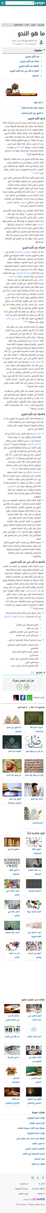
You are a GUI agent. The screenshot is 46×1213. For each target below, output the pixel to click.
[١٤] (15, 457)
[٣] (36, 191)
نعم (26, 687)
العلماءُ (41, 224)
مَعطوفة (36, 341)
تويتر (16, 697)
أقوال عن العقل (38, 1164)
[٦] (5, 217)
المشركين (12, 486)
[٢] (33, 172)
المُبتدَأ (37, 173)
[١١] (26, 385)
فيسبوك (23, 697)
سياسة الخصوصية (21, 1188)
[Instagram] (32, 1178)
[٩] (24, 321)
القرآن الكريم (35, 362)
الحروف (23, 202)
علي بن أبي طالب (13, 318)
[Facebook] (43, 1178)
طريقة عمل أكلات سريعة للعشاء (31, 1128)
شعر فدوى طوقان (37, 1123)
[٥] (25, 213)
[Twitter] (38, 1178)
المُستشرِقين (31, 591)
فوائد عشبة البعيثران (36, 1118)
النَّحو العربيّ (19, 147)
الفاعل (18, 532)
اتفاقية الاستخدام (38, 1188)
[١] (26, 153)
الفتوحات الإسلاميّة (23, 252)
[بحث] (32, 3)
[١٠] (19, 354)
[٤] (19, 205)
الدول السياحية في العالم (34, 1154)
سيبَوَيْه (27, 405)
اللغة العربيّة (35, 434)
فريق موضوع (23, 1193)
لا (19, 687)
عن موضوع (24, 1183)
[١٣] (11, 443)
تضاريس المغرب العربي (35, 1149)
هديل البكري (16, 40)
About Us (41, 1193)
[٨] (26, 321)
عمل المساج (39, 1159)
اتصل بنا (42, 1183)
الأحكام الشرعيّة (34, 444)
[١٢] (30, 408)
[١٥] (31, 607)
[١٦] (40, 619)
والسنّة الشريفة (23, 273)
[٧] (28, 321)
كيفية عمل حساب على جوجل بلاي (31, 1138)
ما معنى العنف (38, 1143)
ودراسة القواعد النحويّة (14, 616)
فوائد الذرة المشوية (36, 1133)
